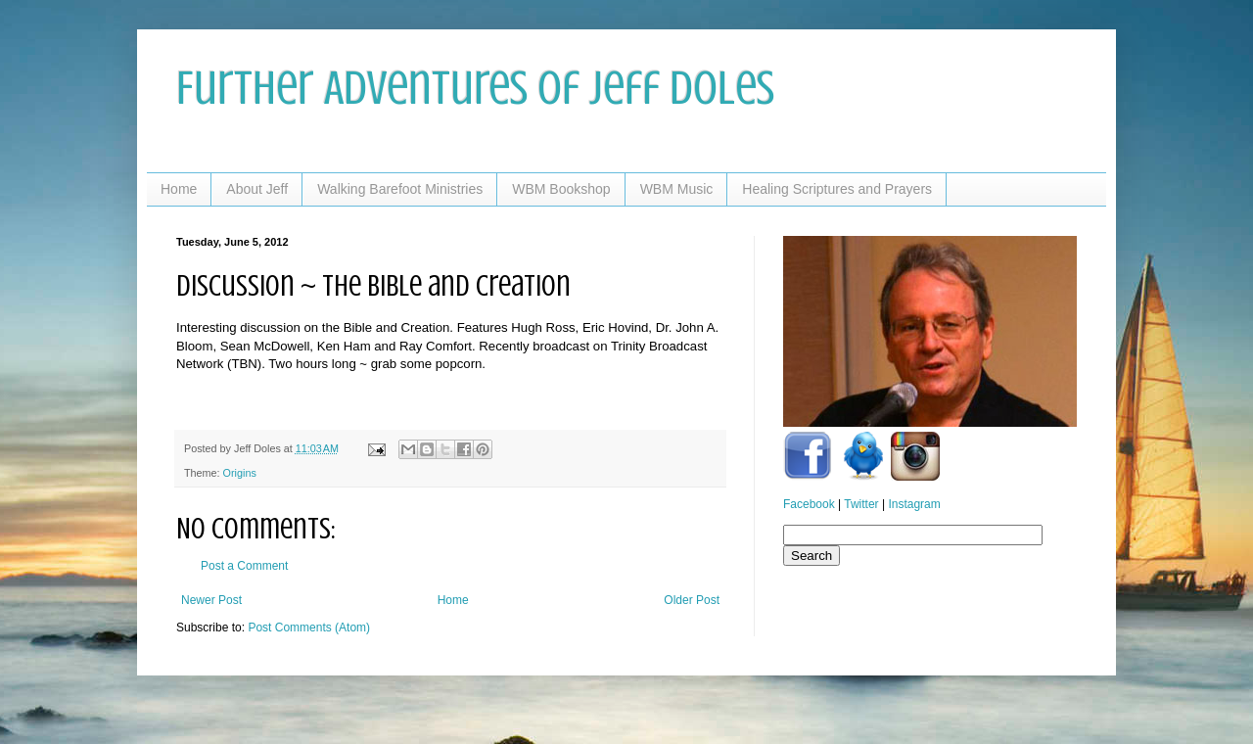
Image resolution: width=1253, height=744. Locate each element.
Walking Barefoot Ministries (400, 189)
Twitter (861, 504)
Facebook (809, 504)
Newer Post (211, 600)
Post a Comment (244, 566)
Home (179, 189)
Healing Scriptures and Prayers (837, 189)
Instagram (914, 504)
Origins (239, 473)
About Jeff (257, 189)
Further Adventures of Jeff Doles (475, 88)
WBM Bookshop (561, 189)
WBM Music (677, 189)
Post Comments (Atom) (309, 627)
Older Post (691, 600)
